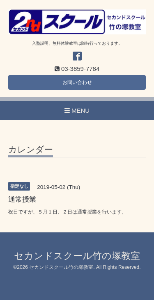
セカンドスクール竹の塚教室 (77, 256)
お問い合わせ (77, 82)
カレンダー (30, 149)
